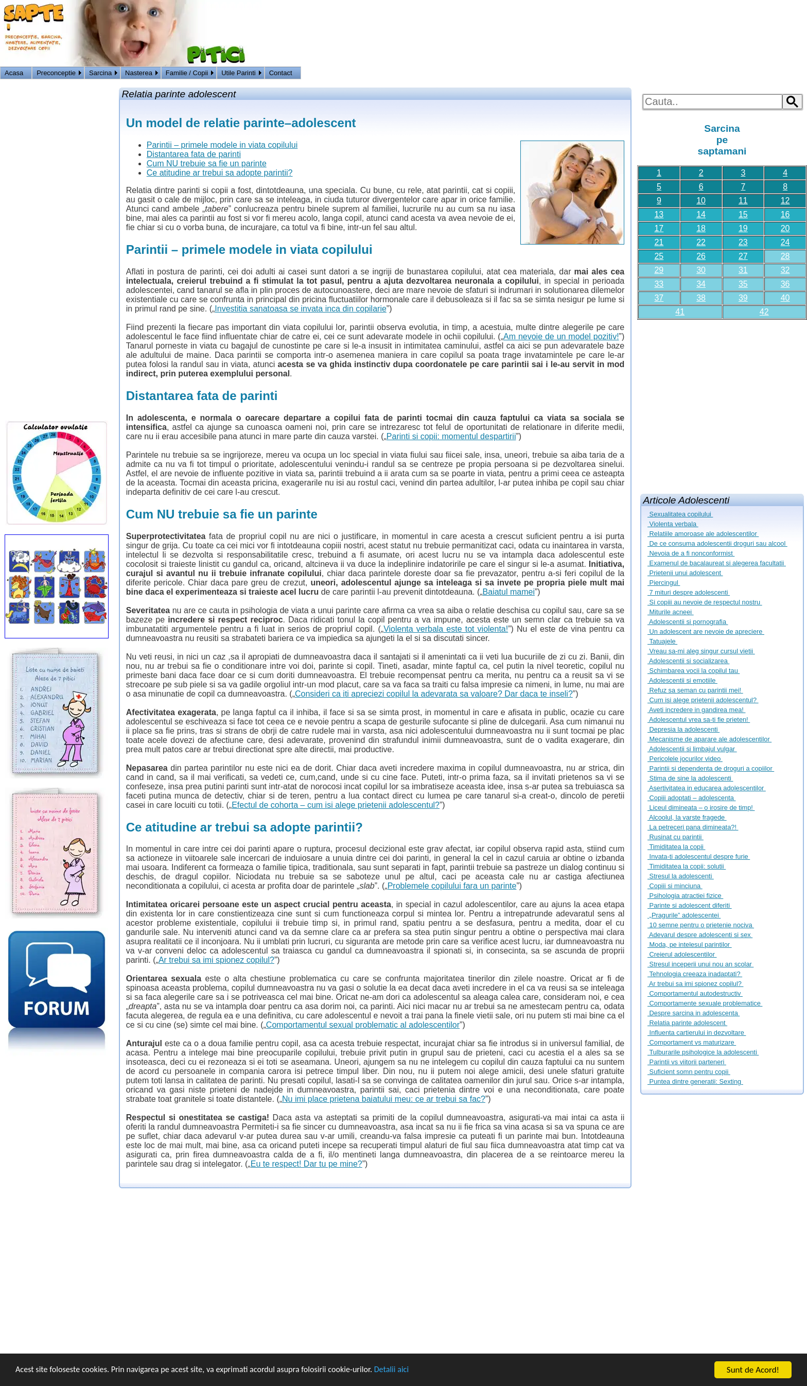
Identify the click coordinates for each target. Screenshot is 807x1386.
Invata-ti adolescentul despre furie (698, 856)
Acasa (14, 73)
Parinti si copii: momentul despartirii (451, 436)
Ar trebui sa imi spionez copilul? (695, 983)
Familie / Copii (187, 73)
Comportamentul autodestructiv (695, 993)
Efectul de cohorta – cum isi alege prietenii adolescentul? (336, 805)
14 (701, 214)
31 (743, 270)
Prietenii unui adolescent (685, 573)
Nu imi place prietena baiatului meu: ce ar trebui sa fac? (383, 1099)
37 (658, 297)
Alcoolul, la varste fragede (687, 817)
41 (680, 311)
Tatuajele (662, 641)
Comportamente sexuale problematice (704, 1003)
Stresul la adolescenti (680, 876)
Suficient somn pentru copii (688, 1072)
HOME (795, 74)
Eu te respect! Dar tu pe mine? (306, 1163)
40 (785, 297)
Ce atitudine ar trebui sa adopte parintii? (220, 172)
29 (658, 270)
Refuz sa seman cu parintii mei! (695, 690)
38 (701, 297)
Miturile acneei (670, 612)
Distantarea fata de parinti (194, 154)
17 (658, 228)
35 (743, 284)
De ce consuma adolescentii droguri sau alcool (717, 543)
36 (785, 284)
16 (785, 214)
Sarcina (100, 73)
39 (743, 297)
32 (785, 270)
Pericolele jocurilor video (685, 759)
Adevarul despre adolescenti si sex (699, 935)
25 (658, 256)
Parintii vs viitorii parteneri (686, 1062)
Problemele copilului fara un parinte (452, 885)
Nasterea (138, 73)
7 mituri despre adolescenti (688, 592)
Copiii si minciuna (675, 886)
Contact (280, 73)
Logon (770, 74)
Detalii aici (411, 1370)
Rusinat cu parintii (675, 837)
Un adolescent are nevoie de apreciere (705, 631)
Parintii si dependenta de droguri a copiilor (710, 768)
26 (701, 256)
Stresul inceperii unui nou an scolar (700, 964)
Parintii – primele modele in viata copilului (222, 145)
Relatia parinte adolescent (687, 1023)
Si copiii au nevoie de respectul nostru (704, 602)
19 (743, 228)
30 (701, 270)
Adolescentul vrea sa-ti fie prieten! (698, 719)
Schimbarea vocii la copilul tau (693, 670)
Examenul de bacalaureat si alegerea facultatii (716, 563)
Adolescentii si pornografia (687, 622)
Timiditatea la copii (676, 847)
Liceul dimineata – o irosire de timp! (701, 807)
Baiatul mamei (509, 591)
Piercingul (663, 582)
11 (743, 200)
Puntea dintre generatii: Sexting (695, 1081)
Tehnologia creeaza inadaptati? (694, 974)
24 (785, 242)
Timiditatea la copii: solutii (686, 866)
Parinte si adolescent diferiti (689, 905)
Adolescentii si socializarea (688, 661)
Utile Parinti (238, 73)
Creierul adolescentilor (681, 954)
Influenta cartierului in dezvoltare (696, 1032)
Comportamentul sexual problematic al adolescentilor (363, 1024)
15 (743, 214)
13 (658, 214)
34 (701, 284)
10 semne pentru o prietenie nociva (700, 925)
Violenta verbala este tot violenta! (445, 629)
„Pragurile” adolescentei (684, 915)
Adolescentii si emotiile (682, 680)
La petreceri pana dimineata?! (692, 827)
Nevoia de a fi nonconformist (690, 553)
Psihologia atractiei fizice (685, 895)
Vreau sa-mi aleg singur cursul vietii (701, 651)
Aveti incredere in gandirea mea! (696, 710)
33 (658, 284)
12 (785, 200)
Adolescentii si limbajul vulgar (692, 749)
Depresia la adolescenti (683, 729)
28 (785, 256)
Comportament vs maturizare (691, 1042)
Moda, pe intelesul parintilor (689, 944)
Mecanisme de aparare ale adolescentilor (709, 739)
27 (743, 256)
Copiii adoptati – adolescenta (691, 798)
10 (701, 200)
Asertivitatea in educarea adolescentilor (706, 788)
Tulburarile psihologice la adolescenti (703, 1052)
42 (764, 311)
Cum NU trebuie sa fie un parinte (207, 163)
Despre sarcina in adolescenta (693, 1013)
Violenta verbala (672, 524)
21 (658, 242)
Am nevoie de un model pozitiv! (561, 336)
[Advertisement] (722, 402)
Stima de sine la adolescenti (690, 778)
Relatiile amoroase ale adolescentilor (703, 534)
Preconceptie (56, 73)
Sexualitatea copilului (680, 514)
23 (743, 242)
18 (701, 228)
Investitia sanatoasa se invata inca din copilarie (301, 308)
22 (701, 242)
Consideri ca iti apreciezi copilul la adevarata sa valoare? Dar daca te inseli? (434, 693)
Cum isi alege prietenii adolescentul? (703, 700)
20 (785, 228)
